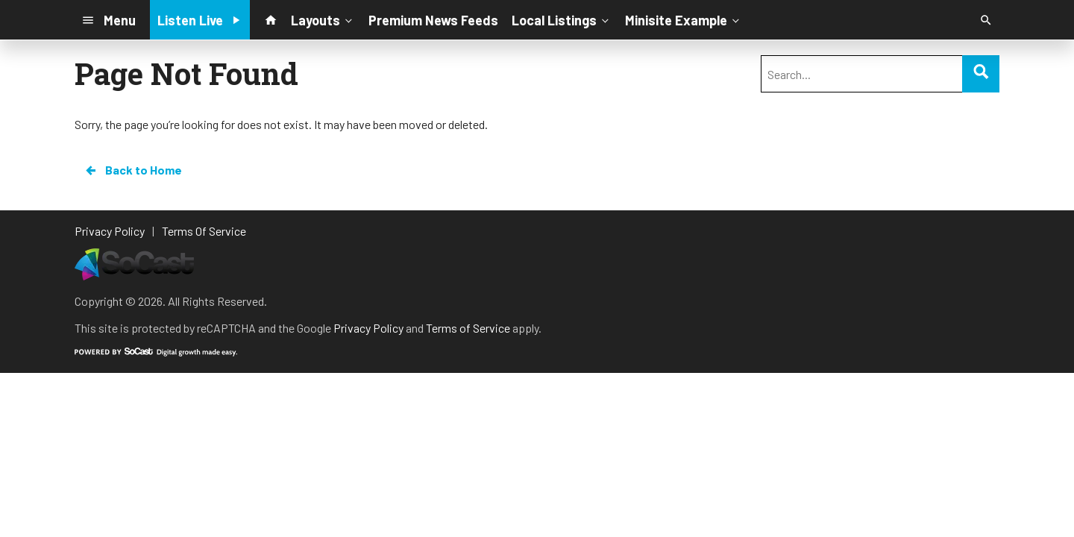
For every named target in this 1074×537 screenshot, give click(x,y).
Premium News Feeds (433, 20)
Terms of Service (468, 328)
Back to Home (133, 170)
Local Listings (562, 19)
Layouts (323, 19)
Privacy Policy (368, 328)
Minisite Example (683, 19)
